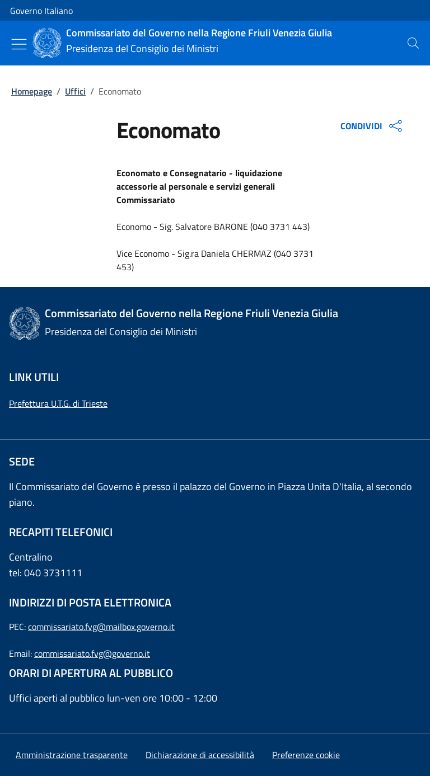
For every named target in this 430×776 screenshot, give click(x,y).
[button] (306, 754)
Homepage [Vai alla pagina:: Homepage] (31, 91)
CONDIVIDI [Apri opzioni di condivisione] (372, 126)
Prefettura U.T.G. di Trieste (58, 403)
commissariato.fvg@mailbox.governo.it (101, 626)
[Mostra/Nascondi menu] (19, 44)
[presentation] (413, 43)
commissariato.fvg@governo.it (92, 653)
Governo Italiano (41, 10)
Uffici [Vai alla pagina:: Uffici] (75, 91)
